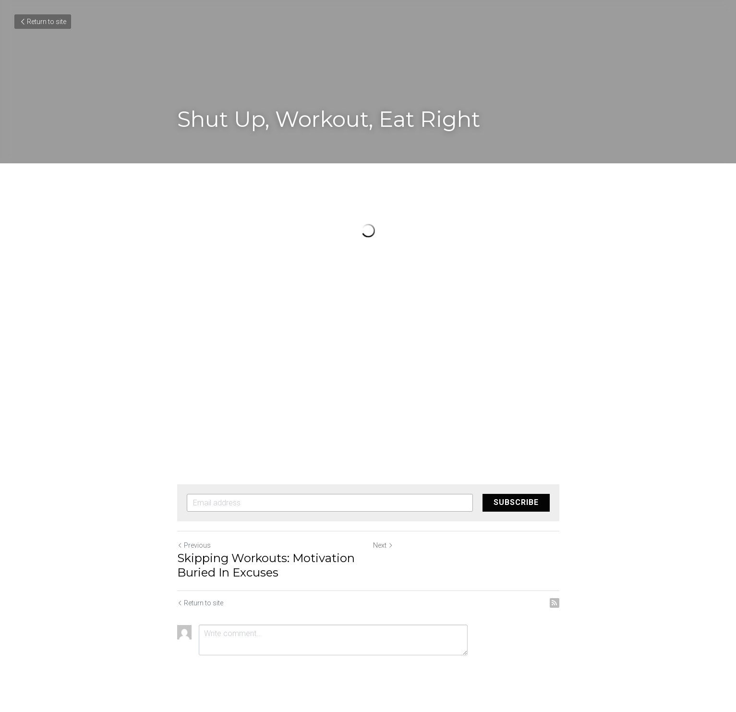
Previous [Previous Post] (194, 545)
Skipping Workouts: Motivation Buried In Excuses (266, 565)
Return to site (42, 21)
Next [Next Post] (383, 545)
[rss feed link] (554, 603)
